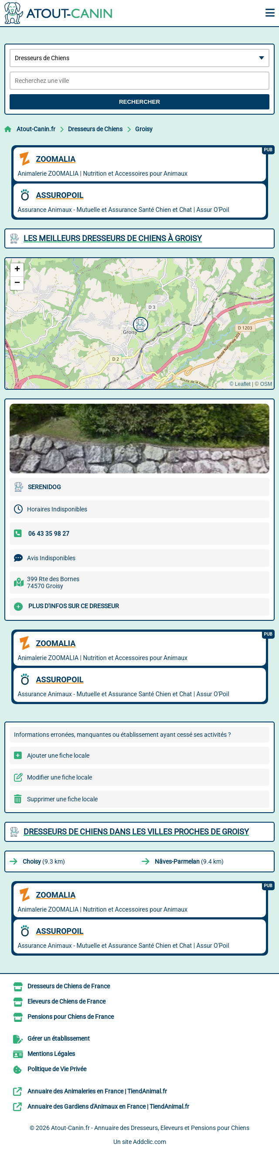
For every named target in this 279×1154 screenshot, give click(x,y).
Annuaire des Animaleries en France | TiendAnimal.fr (97, 1091)
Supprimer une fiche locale (62, 799)
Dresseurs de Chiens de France (68, 986)
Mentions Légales (51, 1053)
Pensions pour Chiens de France (70, 1016)
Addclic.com (149, 1141)
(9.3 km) (44, 861)
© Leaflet (239, 384)
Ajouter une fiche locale (58, 755)
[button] (139, 323)
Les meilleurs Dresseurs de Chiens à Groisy (113, 238)
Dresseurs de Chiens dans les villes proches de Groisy (136, 831)
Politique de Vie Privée (56, 1068)
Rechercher (139, 102)
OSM (266, 384)
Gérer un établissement (58, 1038)
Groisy (144, 129)
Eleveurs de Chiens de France (66, 1001)
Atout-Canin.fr (36, 129)
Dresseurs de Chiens (95, 129)
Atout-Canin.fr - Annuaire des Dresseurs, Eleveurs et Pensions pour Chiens (150, 1127)
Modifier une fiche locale (59, 777)
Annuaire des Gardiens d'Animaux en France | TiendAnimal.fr (108, 1106)
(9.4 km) (189, 861)
